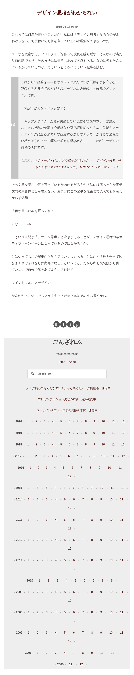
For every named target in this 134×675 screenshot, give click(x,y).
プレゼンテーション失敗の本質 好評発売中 (67, 399)
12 (123, 421)
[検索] (66, 374)
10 (103, 421)
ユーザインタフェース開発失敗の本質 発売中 (67, 410)
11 (113, 421)
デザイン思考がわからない (67, 12)
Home (61, 361)
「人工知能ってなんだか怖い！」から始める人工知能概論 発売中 (67, 388)
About (73, 361)
